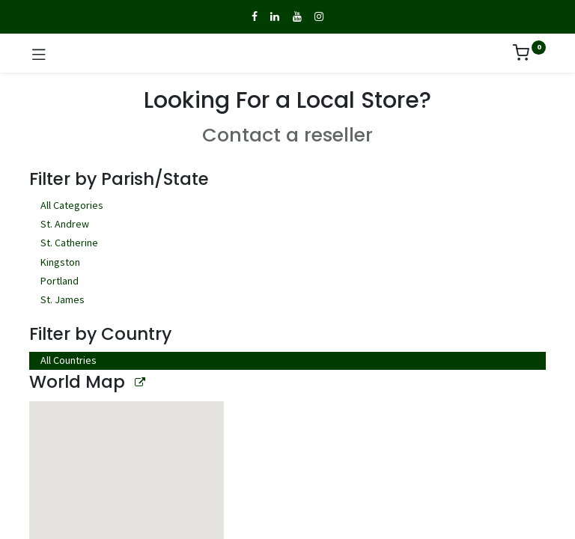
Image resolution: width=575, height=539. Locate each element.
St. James (287, 301)
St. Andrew (287, 225)
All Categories (287, 206)
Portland (287, 282)
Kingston (287, 263)
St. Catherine (287, 244)
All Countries (68, 360)
